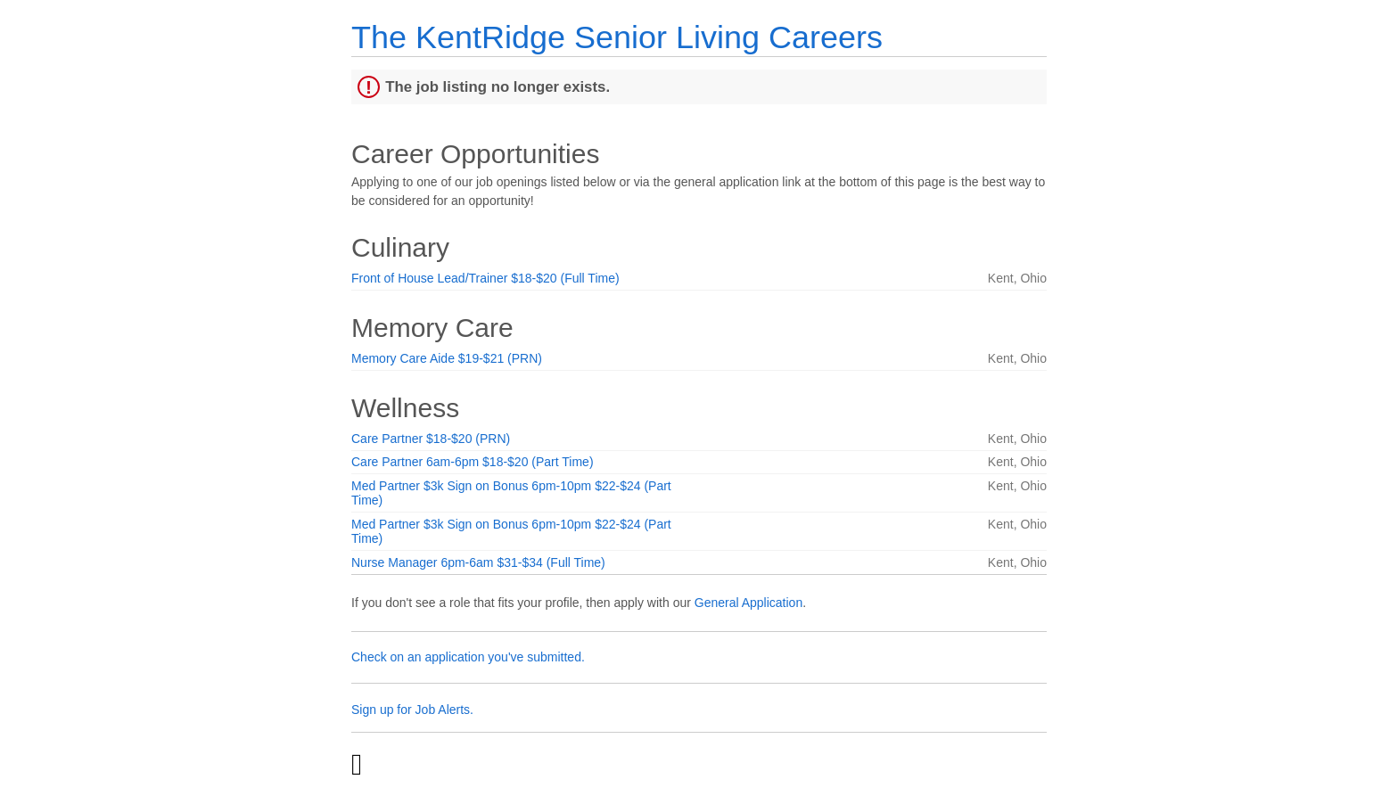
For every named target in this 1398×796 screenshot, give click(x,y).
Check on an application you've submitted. (468, 657)
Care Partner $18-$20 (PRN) (430, 438)
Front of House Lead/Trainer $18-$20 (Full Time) (485, 278)
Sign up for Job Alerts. (412, 709)
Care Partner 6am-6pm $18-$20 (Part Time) (472, 462)
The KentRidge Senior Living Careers (617, 37)
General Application (748, 602)
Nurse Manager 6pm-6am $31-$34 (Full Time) (478, 562)
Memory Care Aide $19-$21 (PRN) (446, 358)
